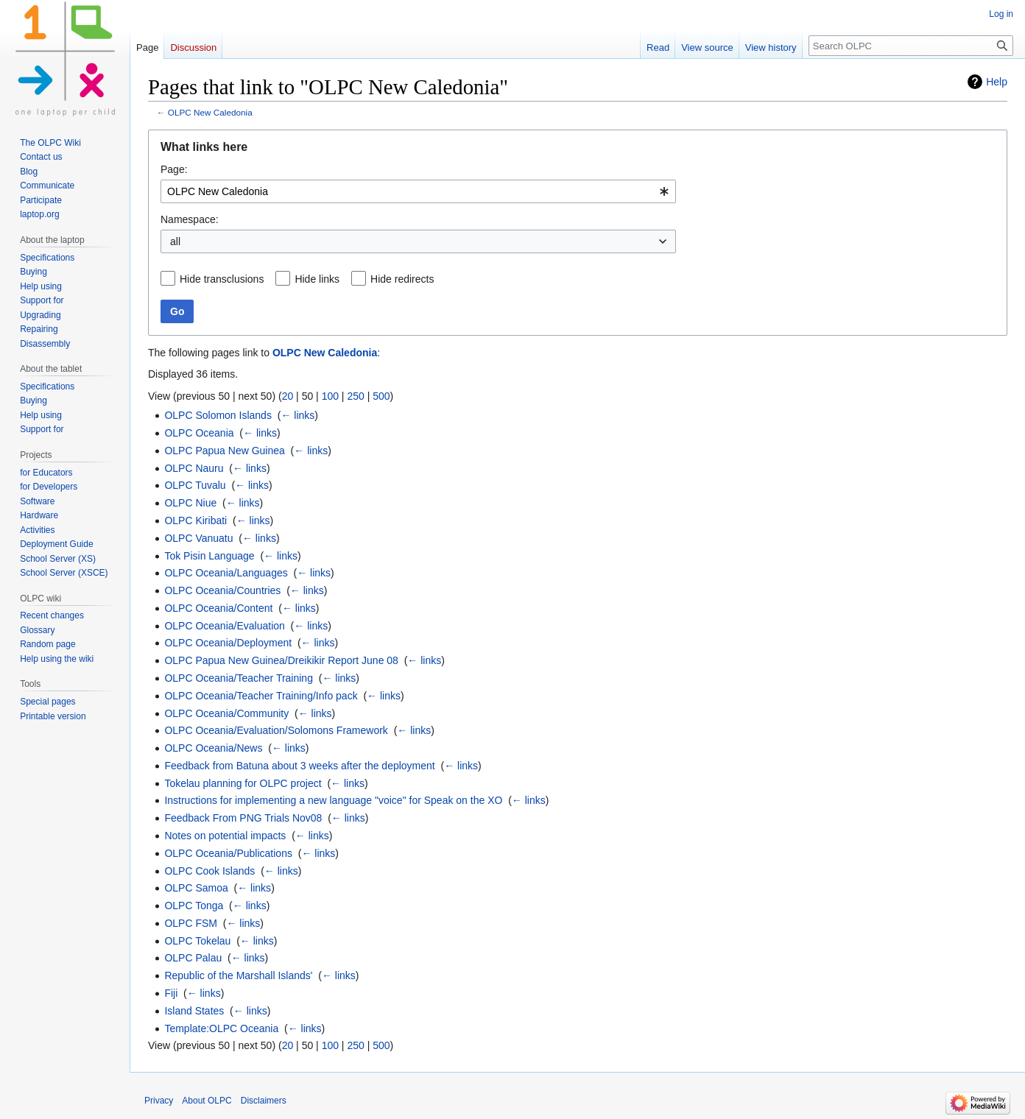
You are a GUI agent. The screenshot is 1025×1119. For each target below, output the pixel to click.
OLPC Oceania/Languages (225, 573)
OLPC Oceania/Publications (228, 853)
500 (381, 396)
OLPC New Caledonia (210, 112)
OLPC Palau (193, 958)
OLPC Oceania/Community (226, 713)
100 (330, 396)
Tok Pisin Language (209, 556)
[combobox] (418, 191)
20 (288, 396)
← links (297, 415)
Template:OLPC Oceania (221, 1028)
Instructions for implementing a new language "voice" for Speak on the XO (333, 800)
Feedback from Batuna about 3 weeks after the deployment (299, 766)
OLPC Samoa (196, 888)
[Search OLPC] (911, 45)
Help (996, 82)
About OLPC (206, 1100)
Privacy (158, 1100)
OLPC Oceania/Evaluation (224, 626)
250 (355, 396)
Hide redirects (402, 279)
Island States (194, 1011)
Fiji (170, 993)
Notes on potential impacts (225, 835)
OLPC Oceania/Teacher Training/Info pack (260, 696)
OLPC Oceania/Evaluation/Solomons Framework (275, 730)
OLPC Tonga (193, 905)
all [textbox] (175, 241)
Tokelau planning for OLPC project (242, 783)
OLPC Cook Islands (209, 871)
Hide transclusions (222, 279)
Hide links (317, 279)
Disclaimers (263, 1100)
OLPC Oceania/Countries (222, 590)
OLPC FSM (190, 923)
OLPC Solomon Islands (218, 415)
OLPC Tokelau (197, 941)
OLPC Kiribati (195, 520)
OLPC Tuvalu (194, 485)
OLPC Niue (190, 503)
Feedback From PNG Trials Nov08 (243, 818)
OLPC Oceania (198, 433)
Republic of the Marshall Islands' (238, 975)
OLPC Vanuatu (198, 538)
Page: (174, 169)
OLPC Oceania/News (213, 748)
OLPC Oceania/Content (218, 608)
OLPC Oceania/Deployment (228, 643)
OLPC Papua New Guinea (224, 450)
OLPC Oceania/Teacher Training (238, 678)
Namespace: (190, 219)
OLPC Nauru (193, 468)
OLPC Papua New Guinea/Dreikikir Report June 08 (281, 660)
